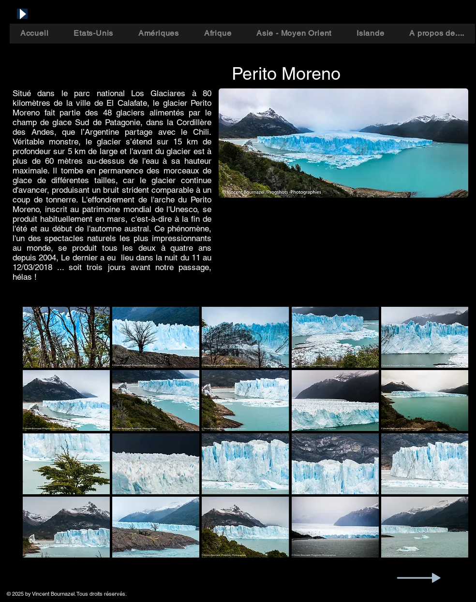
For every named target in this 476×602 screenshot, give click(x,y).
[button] (66, 337)
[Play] (22, 14)
